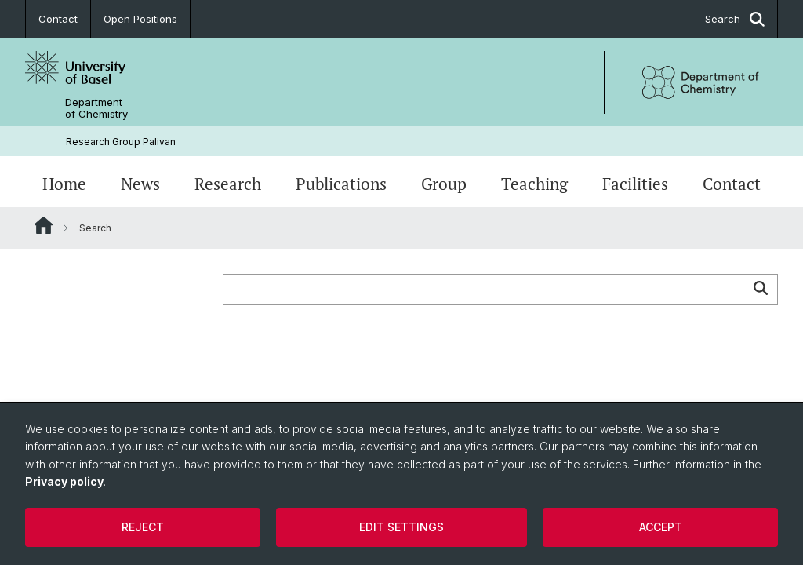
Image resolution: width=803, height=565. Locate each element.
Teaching (534, 184)
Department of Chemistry (96, 108)
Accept (660, 527)
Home (64, 184)
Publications (341, 184)
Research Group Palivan (121, 142)
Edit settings (401, 527)
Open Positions (140, 19)
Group (444, 184)
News (140, 184)
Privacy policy (64, 481)
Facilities (635, 184)
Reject (143, 527)
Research (227, 184)
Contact (58, 19)
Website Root (44, 225)
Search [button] (735, 19)
